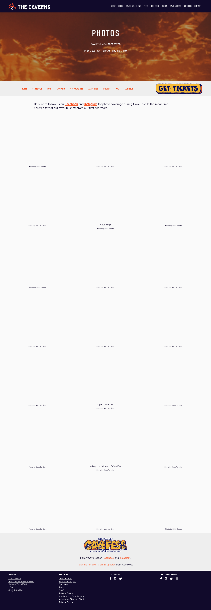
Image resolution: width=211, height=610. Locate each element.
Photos (107, 88)
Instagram (125, 558)
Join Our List (65, 578)
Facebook (108, 558)
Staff (61, 590)
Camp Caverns (175, 6)
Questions (188, 6)
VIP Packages (76, 88)
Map (49, 88)
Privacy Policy (66, 602)
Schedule (37, 88)
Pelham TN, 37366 (17, 584)
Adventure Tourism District (72, 599)
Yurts (146, 6)
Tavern (164, 6)
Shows (120, 6)
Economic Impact (67, 581)
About (113, 6)
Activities (93, 88)
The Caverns (14, 578)
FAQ (117, 88)
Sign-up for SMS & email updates (97, 564)
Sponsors (63, 584)
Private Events (66, 593)
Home (24, 88)
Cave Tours (155, 6)
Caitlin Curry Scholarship (71, 596)
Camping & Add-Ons (133, 6)
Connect (129, 88)
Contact (198, 6)
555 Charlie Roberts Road (21, 581)
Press (61, 587)
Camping (61, 88)
